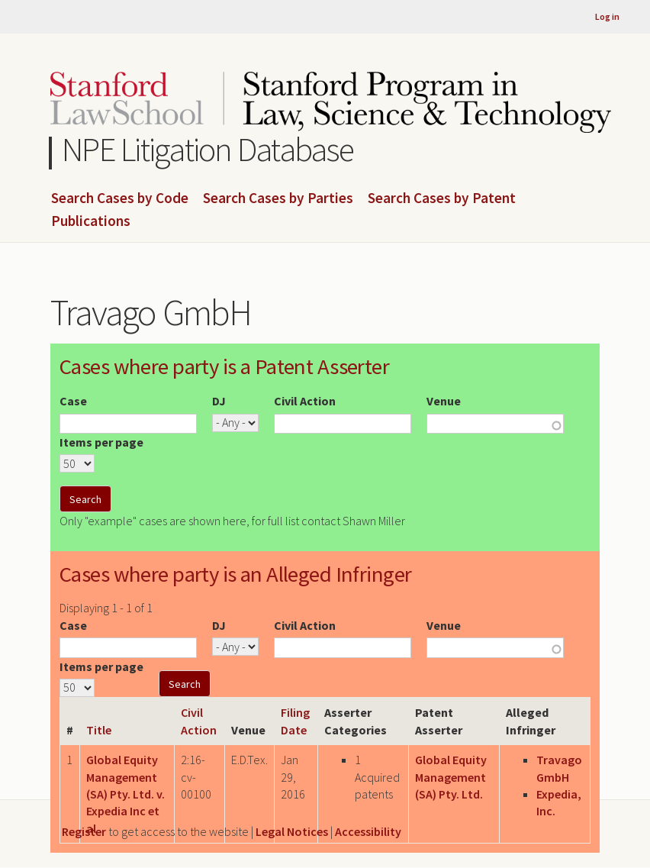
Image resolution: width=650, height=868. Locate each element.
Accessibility (368, 831)
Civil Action (305, 400)
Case (73, 400)
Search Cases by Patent (442, 198)
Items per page (101, 442)
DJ (219, 400)
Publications (90, 221)
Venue (443, 400)
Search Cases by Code (119, 198)
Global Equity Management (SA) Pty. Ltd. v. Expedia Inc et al (125, 794)
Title (98, 729)
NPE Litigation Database (208, 149)
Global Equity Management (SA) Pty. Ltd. (451, 777)
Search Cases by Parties (278, 198)
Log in (607, 16)
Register (84, 831)
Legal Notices (292, 831)
